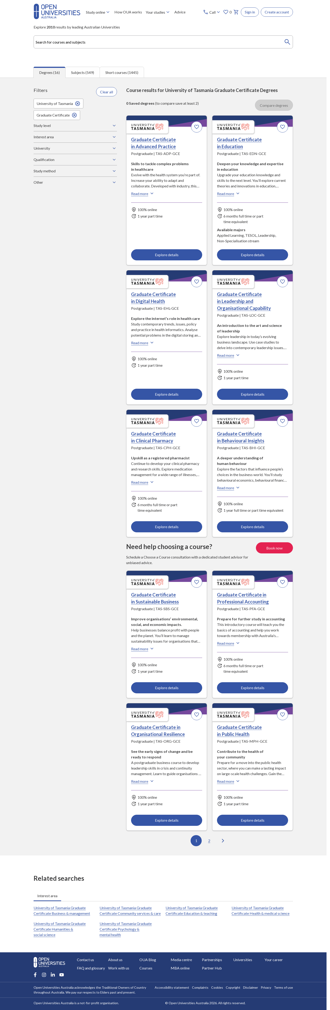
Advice (179, 12)
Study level (75, 125)
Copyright (233, 987)
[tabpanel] (163, 466)
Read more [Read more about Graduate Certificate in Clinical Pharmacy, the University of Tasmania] (143, 482)
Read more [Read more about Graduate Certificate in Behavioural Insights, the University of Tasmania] (229, 488)
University (75, 148)
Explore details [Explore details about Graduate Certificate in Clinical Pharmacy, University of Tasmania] (167, 526)
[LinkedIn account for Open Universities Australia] (52, 974)
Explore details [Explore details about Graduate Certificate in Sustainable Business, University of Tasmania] (167, 687)
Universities (242, 959)
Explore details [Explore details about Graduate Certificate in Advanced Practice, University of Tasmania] (167, 254)
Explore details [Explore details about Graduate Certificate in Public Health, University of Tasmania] (252, 820)
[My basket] (236, 12)
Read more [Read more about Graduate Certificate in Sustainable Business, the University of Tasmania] (143, 648)
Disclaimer (250, 987)
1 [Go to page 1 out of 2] (196, 840)
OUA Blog (147, 959)
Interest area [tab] (47, 895)
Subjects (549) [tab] (82, 72)
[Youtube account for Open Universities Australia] (61, 974)
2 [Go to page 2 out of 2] (209, 840)
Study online (98, 12)
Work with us (118, 968)
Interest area (75, 137)
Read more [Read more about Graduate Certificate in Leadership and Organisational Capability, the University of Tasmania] (229, 355)
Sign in (250, 12)
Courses (145, 968)
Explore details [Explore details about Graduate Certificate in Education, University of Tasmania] (252, 254)
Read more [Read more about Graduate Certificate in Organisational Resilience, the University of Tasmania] (143, 781)
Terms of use (283, 987)
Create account (277, 12)
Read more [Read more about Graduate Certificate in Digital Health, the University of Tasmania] (143, 342)
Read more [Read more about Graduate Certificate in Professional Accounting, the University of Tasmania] (229, 643)
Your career (273, 959)
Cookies (217, 987)
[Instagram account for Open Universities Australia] (44, 974)
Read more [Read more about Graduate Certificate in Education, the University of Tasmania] (229, 193)
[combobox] (163, 41)
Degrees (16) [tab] (49, 72)
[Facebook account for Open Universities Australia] (35, 974)
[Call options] (212, 12)
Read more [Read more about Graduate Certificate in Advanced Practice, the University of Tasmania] (143, 193)
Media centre (181, 959)
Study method (75, 171)
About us (115, 959)
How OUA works (128, 12)
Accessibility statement (172, 987)
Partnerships (212, 959)
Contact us (85, 959)
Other (75, 182)
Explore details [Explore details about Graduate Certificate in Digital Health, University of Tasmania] (167, 394)
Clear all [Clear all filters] (106, 91)
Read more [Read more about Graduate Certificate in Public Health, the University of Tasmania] (229, 781)
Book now (274, 548)
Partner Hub (212, 968)
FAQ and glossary (91, 968)
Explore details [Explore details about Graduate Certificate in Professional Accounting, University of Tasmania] (252, 687)
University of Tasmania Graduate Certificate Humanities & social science (60, 929)
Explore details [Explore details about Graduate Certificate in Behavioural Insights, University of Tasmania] (252, 526)
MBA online (180, 968)
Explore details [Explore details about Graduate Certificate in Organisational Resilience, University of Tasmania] (167, 820)
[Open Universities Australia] (57, 18)
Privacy (266, 987)
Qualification (75, 159)
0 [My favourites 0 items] (227, 12)
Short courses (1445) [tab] (121, 72)
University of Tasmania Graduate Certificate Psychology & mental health (126, 929)
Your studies (158, 12)
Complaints (200, 987)
